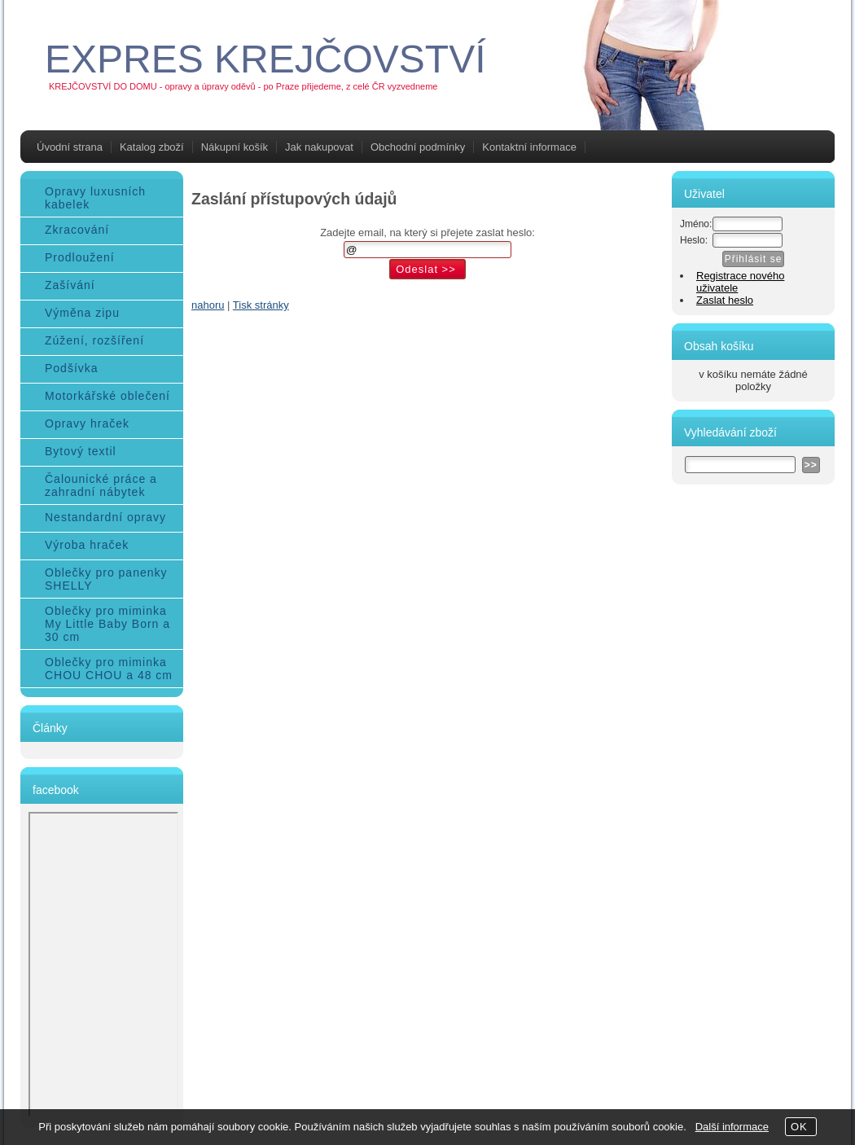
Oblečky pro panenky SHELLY (106, 579)
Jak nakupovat (319, 147)
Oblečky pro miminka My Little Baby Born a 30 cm (107, 623)
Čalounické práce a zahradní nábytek (101, 485)
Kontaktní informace (529, 147)
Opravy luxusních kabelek (95, 198)
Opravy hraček (87, 423)
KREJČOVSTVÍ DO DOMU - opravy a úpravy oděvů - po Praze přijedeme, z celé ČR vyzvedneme (243, 86)
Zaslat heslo (724, 300)
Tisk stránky (261, 305)
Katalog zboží (152, 147)
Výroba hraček (87, 544)
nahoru (207, 305)
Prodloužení (80, 257)
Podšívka (72, 368)
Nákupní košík (234, 147)
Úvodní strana (70, 147)
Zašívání (70, 285)
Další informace (732, 1127)
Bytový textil (80, 451)
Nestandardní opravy (105, 517)
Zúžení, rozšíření (94, 340)
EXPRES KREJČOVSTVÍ (265, 59)
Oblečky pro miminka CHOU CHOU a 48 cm (109, 669)
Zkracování (77, 229)
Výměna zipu (82, 312)
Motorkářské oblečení (107, 395)
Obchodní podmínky (417, 147)
